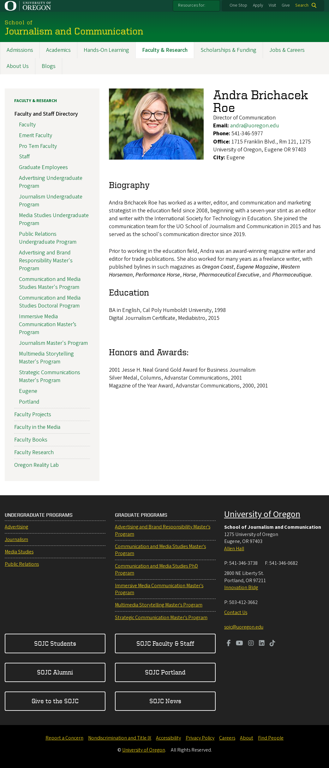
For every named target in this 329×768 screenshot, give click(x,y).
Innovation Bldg (241, 587)
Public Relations (22, 564)
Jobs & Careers (287, 50)
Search (301, 5)
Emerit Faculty (35, 135)
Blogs (49, 66)
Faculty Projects (32, 414)
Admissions (20, 50)
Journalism (16, 539)
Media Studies (19, 551)
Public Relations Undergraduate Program (47, 238)
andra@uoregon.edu (254, 126)
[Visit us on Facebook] (228, 643)
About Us (18, 66)
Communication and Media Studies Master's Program (50, 283)
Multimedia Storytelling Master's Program (46, 358)
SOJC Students (55, 643)
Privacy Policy (200, 737)
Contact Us (235, 612)
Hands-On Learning (106, 50)
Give (286, 5)
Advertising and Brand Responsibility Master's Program (46, 260)
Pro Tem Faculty (38, 146)
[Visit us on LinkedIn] (261, 643)
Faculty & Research (165, 50)
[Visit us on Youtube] (239, 643)
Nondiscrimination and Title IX (119, 737)
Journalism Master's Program (53, 343)
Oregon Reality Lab (36, 465)
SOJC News (165, 700)
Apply (258, 5)
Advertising (16, 526)
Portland (29, 402)
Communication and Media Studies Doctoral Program (50, 302)
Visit (272, 5)
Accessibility (168, 737)
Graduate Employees (43, 168)
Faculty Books (30, 440)
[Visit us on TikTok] (272, 643)
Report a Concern (64, 737)
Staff (24, 157)
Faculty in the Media (37, 427)
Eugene (28, 391)
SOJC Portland (165, 672)
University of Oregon (262, 514)
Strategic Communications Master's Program (49, 376)
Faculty (27, 125)
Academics (58, 50)
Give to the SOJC (55, 700)
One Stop (238, 5)
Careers (227, 737)
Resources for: (191, 5)
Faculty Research (34, 453)
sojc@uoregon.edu (243, 627)
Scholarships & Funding (228, 50)
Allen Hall (234, 548)
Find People (271, 737)
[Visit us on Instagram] (251, 643)
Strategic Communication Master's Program (161, 617)
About (246, 737)
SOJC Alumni (55, 672)
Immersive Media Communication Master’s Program (47, 324)
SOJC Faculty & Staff (165, 643)
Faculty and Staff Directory (46, 114)
